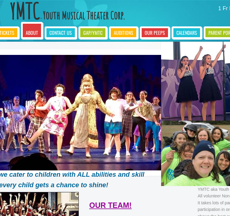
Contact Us (60, 32)
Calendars (186, 32)
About (32, 32)
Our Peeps (155, 32)
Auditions (123, 32)
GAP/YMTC (92, 32)
